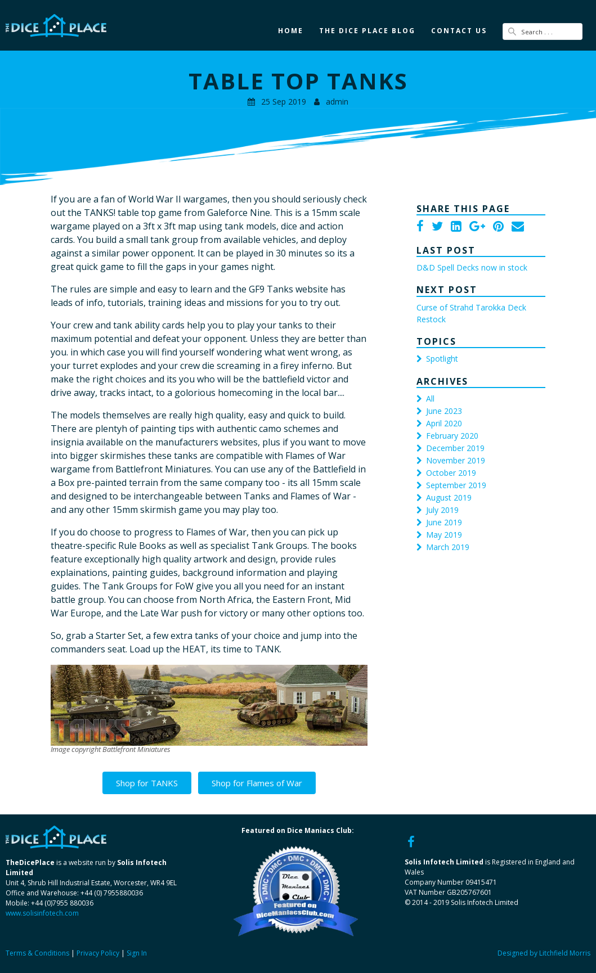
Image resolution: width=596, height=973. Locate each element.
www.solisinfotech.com (42, 913)
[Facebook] (420, 227)
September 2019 (456, 485)
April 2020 (444, 423)
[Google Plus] (477, 227)
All (430, 398)
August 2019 (449, 497)
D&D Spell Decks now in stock (471, 267)
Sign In (137, 953)
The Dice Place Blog (367, 30)
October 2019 (451, 472)
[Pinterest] (498, 227)
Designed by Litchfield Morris (544, 953)
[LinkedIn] (456, 227)
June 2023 (444, 411)
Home (290, 30)
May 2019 (444, 534)
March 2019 (447, 547)
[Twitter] (437, 227)
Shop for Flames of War (257, 783)
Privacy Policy (98, 953)
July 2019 (442, 509)
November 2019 (455, 460)
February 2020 (452, 435)
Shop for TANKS (147, 783)
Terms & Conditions (37, 953)
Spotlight (442, 358)
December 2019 (455, 448)
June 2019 (444, 522)
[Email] (518, 227)
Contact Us (459, 30)
